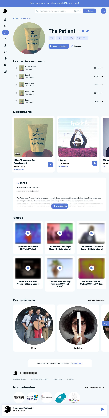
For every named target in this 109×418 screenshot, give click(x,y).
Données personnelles (39, 379)
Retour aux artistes (22, 18)
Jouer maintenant (58, 46)
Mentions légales (19, 379)
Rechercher (90, 11)
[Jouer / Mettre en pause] (102, 409)
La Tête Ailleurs (19, 410)
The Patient (30, 69)
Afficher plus (60, 206)
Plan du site (57, 379)
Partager (76, 46)
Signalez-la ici (76, 363)
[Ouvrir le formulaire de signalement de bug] (105, 323)
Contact (70, 379)
